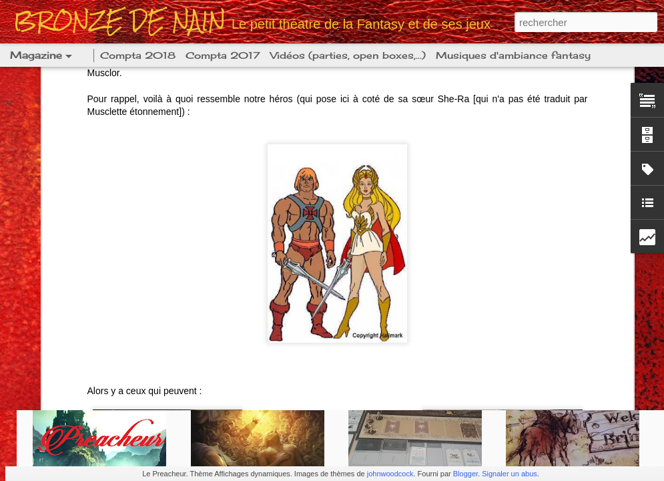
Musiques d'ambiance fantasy (513, 55)
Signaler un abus (509, 474)
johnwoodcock (390, 474)
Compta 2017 (223, 55)
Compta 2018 (138, 55)
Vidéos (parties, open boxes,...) (348, 55)
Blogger (465, 474)
